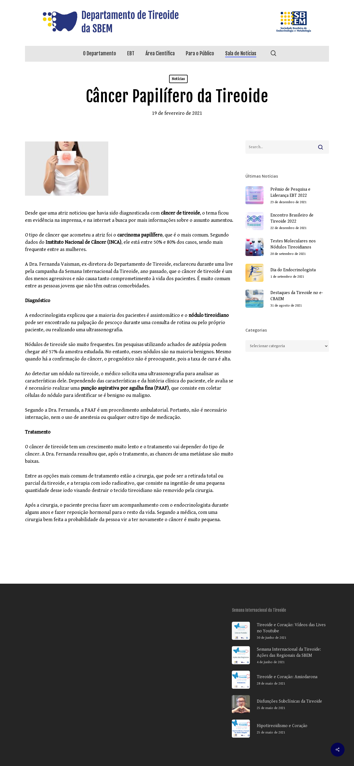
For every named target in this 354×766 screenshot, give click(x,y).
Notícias (178, 79)
